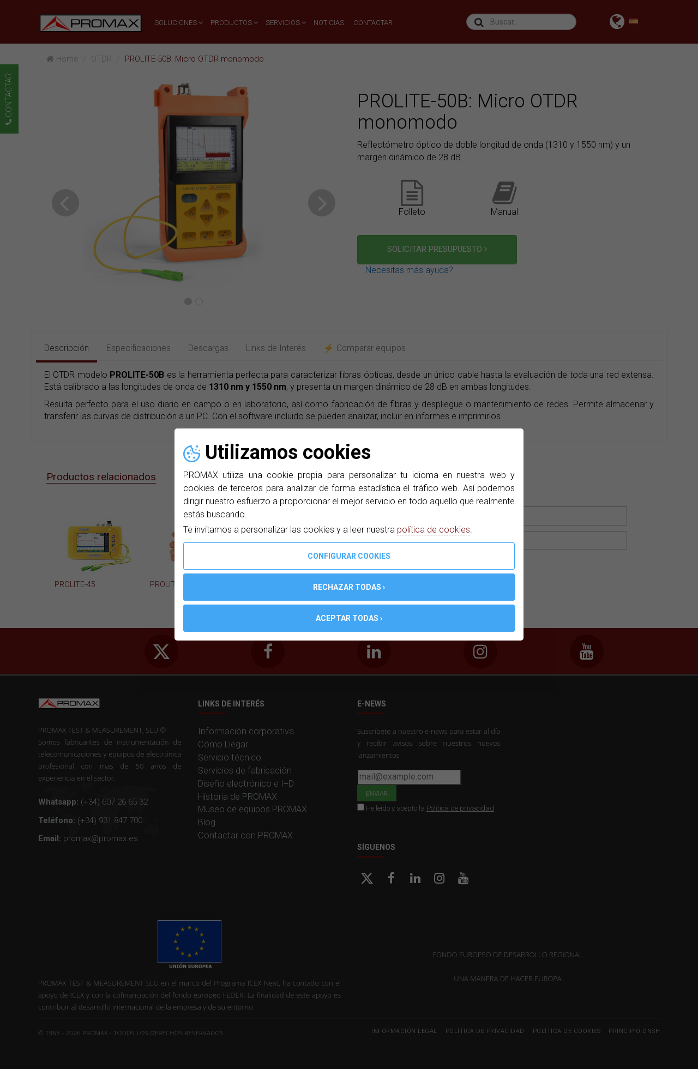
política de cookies (433, 529)
